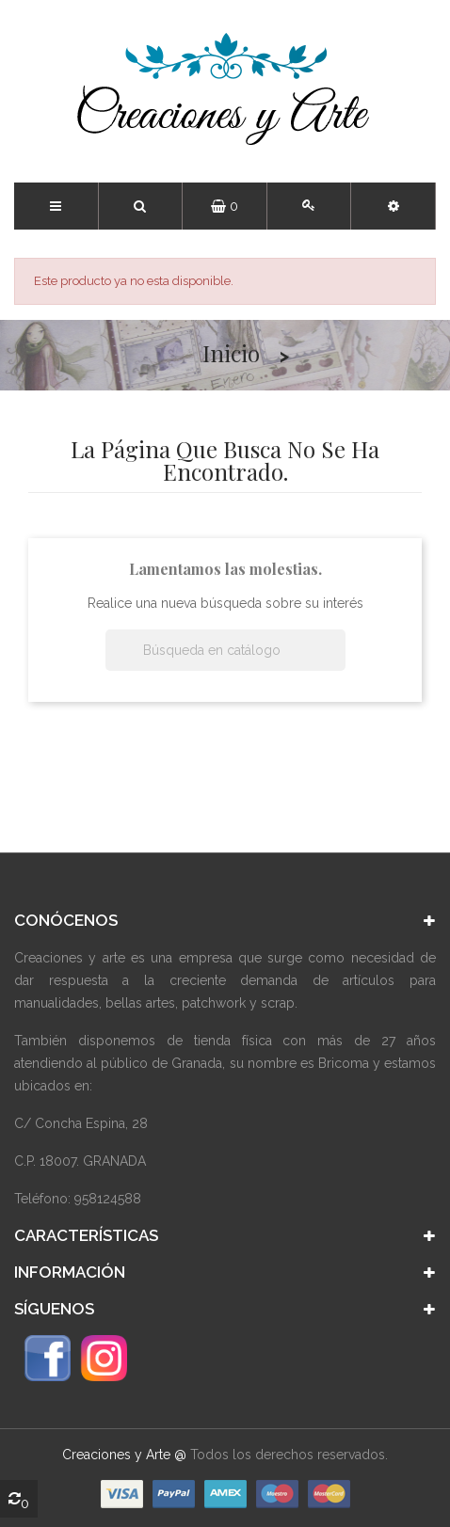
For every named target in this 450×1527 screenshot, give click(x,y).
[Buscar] (225, 650)
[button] (393, 206)
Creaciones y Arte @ (124, 1454)
